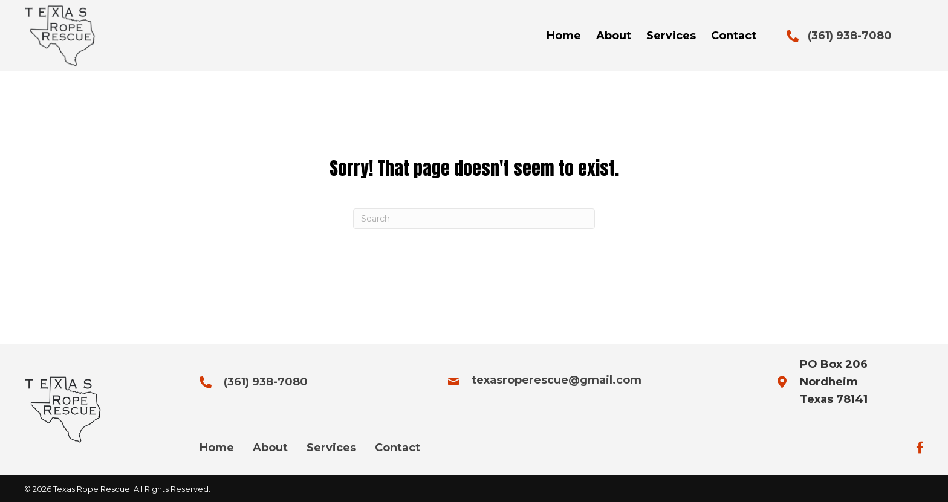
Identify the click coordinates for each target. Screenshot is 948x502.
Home (217, 447)
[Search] (474, 218)
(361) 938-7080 (850, 35)
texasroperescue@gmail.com (556, 380)
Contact (397, 447)
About (270, 447)
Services (331, 447)
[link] (564, 36)
